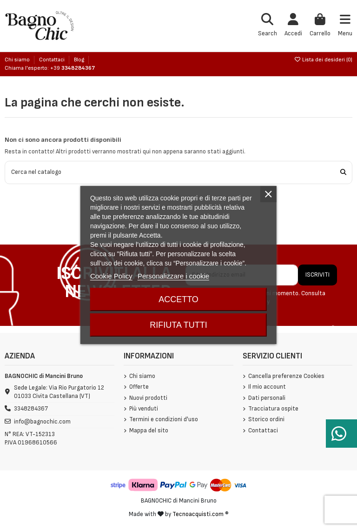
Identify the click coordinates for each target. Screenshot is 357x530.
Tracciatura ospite (273, 408)
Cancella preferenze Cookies (286, 376)
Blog (79, 59)
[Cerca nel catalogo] (343, 172)
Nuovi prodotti (148, 398)
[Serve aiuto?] (341, 433)
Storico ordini (266, 419)
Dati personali (266, 398)
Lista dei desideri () (323, 59)
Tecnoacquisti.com (198, 514)
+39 (72, 68)
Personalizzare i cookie (173, 276)
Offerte (139, 387)
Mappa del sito (148, 430)
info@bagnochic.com (42, 421)
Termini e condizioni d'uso (163, 419)
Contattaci (52, 59)
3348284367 (31, 408)
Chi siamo (18, 59)
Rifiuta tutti (178, 325)
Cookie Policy (111, 276)
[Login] (293, 25)
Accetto (178, 299)
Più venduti (143, 408)
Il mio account (267, 387)
